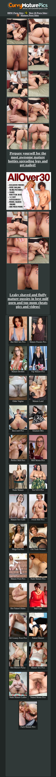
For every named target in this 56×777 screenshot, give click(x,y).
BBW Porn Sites (15, 13)
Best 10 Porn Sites (36, 13)
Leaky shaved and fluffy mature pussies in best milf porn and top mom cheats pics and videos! (28, 301)
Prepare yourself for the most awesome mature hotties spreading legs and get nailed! (27, 159)
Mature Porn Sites (28, 15)
